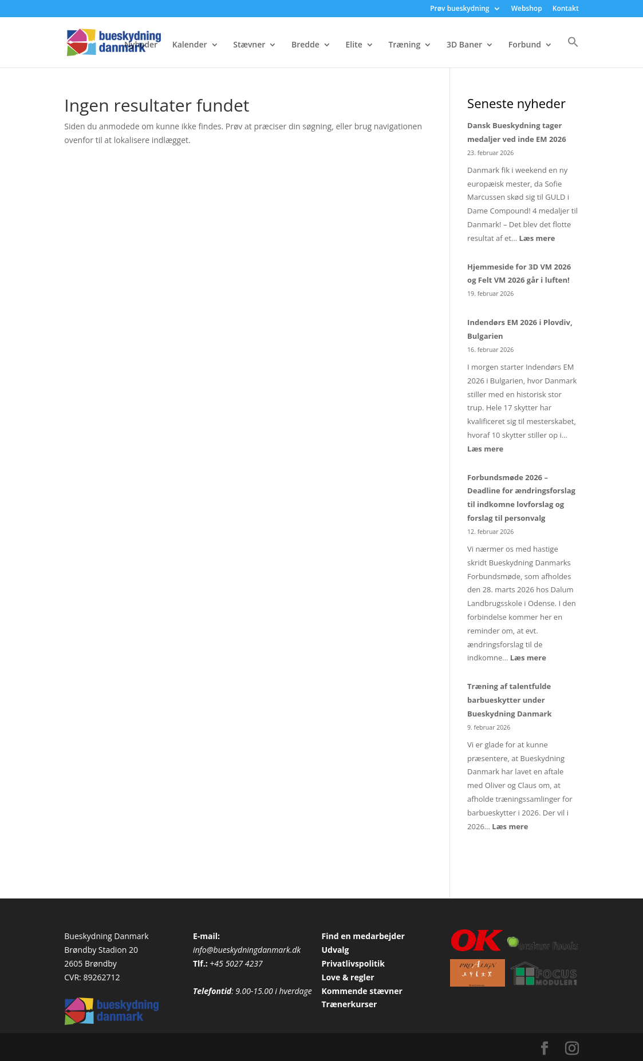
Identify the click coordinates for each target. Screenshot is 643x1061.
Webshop (526, 9)
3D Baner (464, 45)
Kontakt (566, 9)
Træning (404, 45)
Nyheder (140, 45)
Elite (354, 45)
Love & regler (347, 977)
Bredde (305, 45)
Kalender (189, 45)
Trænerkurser (349, 1004)
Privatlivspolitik (353, 963)
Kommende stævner (361, 990)
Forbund (524, 45)
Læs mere (537, 238)
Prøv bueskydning (459, 9)
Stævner (249, 45)
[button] (573, 52)
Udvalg (335, 949)
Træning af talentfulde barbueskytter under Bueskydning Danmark (509, 700)
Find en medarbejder (362, 936)
